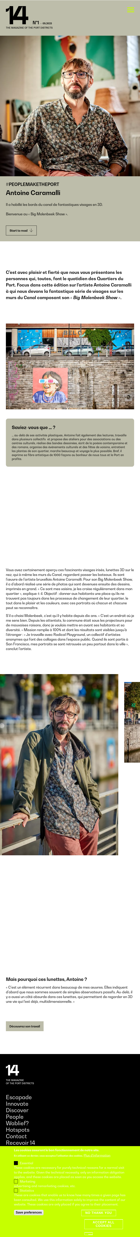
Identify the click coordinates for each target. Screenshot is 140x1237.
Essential (26, 1163)
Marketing (27, 1181)
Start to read (21, 231)
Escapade (19, 1097)
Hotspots (17, 1129)
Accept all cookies (103, 1224)
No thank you (98, 1213)
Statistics (27, 1190)
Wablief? (17, 1123)
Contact (16, 1136)
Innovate (17, 1103)
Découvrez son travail (24, 1026)
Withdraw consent (91, 1234)
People (15, 1116)
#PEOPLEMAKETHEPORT (32, 184)
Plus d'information (97, 1155)
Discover (17, 1110)
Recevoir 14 (20, 1142)
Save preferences (29, 1212)
